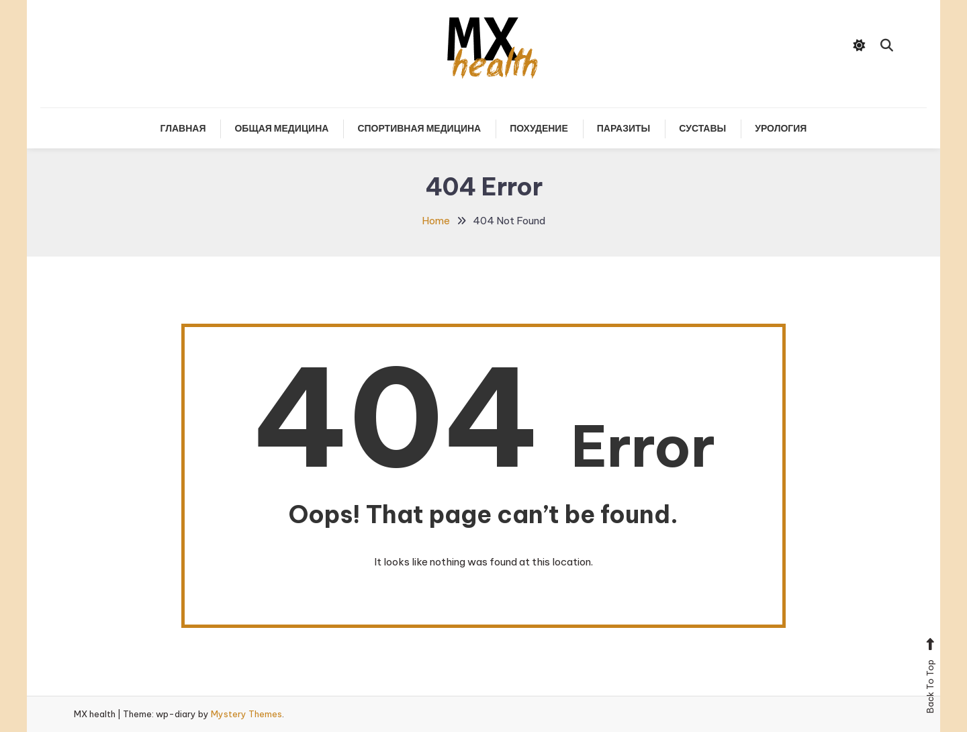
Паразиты (623, 128)
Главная (183, 128)
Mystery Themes (246, 713)
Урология (781, 128)
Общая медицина (281, 128)
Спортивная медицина (419, 128)
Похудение (539, 128)
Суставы (702, 128)
